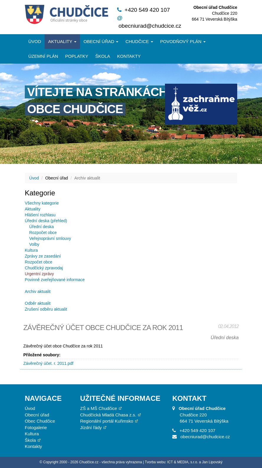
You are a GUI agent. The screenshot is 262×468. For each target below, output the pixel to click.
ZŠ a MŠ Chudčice (98, 408)
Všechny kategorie (42, 203)
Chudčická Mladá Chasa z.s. (108, 414)
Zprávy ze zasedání (43, 256)
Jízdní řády (91, 427)
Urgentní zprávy (39, 273)
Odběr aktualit (37, 303)
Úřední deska (41, 226)
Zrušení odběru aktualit (46, 309)
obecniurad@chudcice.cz (150, 26)
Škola (102, 56)
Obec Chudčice (40, 420)
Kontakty (129, 56)
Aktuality (62, 41)
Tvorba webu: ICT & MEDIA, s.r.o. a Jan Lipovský (183, 462)
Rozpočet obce (43, 232)
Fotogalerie (36, 427)
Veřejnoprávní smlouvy (50, 238)
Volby (34, 244)
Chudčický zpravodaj (44, 268)
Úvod (34, 41)
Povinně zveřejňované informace (55, 279)
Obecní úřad (100, 41)
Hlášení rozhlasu (40, 214)
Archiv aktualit (37, 291)
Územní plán (43, 56)
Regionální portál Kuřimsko (106, 420)
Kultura (31, 250)
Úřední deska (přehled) (46, 220)
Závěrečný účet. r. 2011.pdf (48, 363)
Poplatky (76, 56)
